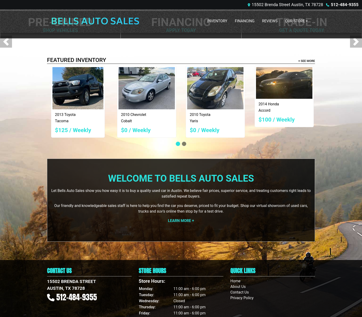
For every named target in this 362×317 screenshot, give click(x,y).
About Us (238, 286)
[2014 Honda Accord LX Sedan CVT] (284, 83)
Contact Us (239, 292)
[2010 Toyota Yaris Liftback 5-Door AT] (215, 88)
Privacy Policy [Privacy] (242, 298)
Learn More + (181, 220)
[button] (6, 42)
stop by (191, 211)
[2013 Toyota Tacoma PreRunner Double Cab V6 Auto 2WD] (78, 88)
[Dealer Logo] (95, 21)
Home (235, 281)
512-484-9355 (344, 4)
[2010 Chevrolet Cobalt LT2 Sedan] (146, 88)
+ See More (306, 61)
